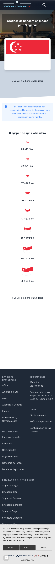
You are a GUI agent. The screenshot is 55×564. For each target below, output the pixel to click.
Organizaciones (10, 456)
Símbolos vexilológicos (36, 384)
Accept (27, 547)
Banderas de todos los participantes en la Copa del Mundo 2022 (41, 395)
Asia (4, 398)
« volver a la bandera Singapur (27, 81)
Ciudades (7, 443)
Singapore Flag (9, 492)
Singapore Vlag (10, 524)
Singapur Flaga (9, 511)
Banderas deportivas (13, 469)
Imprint (22, 560)
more (44, 547)
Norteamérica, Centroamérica (9, 419)
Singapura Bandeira (12, 517)
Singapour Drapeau (11, 498)
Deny (11, 547)
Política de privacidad (41, 421)
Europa (5, 411)
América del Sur (10, 391)
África (5, 385)
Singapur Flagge (10, 485)
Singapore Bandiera (12, 504)
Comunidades (9, 450)
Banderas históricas (12, 462)
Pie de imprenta (38, 415)
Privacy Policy (30, 560)
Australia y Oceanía (12, 404)
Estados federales (11, 437)
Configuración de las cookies (40, 430)
